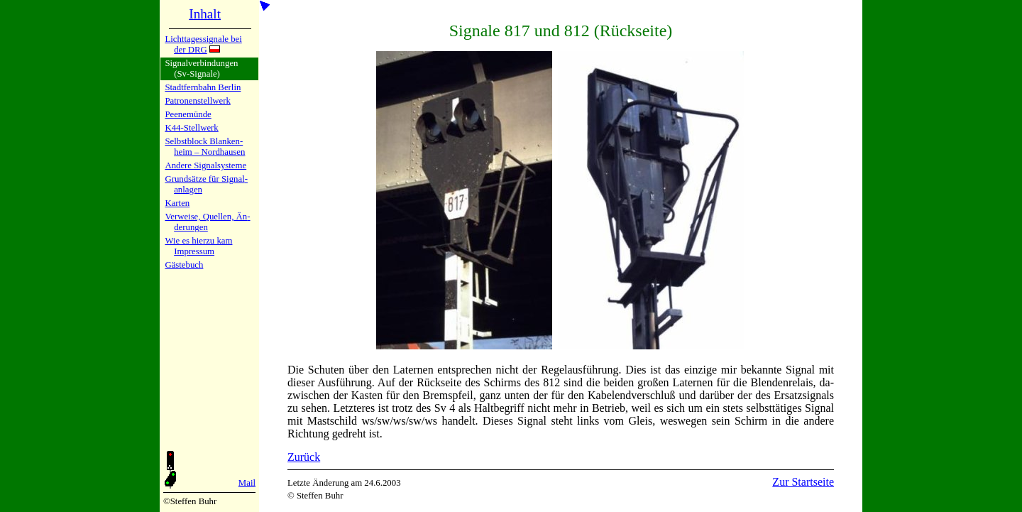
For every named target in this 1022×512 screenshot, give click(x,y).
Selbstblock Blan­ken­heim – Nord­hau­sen (205, 146)
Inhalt (205, 13)
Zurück (303, 457)
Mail (247, 483)
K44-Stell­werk (191, 128)
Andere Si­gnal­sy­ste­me (205, 165)
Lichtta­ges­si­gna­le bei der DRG (203, 44)
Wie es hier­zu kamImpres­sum (198, 246)
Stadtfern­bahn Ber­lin (203, 87)
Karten (177, 203)
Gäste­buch (184, 265)
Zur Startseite (803, 482)
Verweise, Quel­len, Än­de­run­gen (207, 222)
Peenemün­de (188, 114)
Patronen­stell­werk (197, 101)
